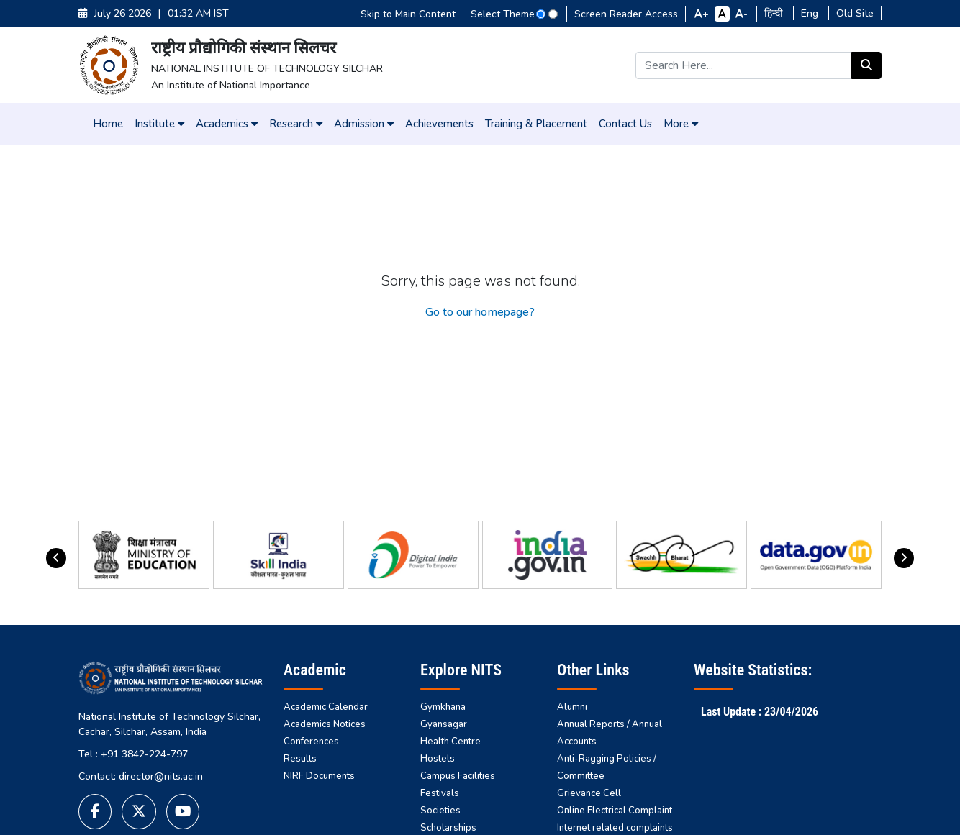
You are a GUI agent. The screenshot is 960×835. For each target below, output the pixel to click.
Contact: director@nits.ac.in (140, 776)
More (681, 124)
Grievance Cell (589, 793)
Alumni (572, 707)
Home (108, 124)
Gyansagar (443, 724)
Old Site (855, 14)
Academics (227, 124)
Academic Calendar (326, 707)
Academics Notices (325, 724)
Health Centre (450, 741)
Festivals (439, 793)
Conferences (311, 741)
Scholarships (448, 827)
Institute (159, 124)
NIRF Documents (319, 776)
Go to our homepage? (480, 312)
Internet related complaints (615, 827)
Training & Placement (536, 124)
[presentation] (56, 558)
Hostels (437, 758)
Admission (364, 124)
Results (300, 758)
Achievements (439, 124)
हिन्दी (775, 14)
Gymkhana (443, 707)
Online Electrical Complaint (614, 810)
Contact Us (625, 124)
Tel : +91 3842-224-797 (133, 754)
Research (295, 124)
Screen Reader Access (626, 14)
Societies (440, 810)
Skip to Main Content (408, 14)
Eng (811, 14)
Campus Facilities (457, 776)
